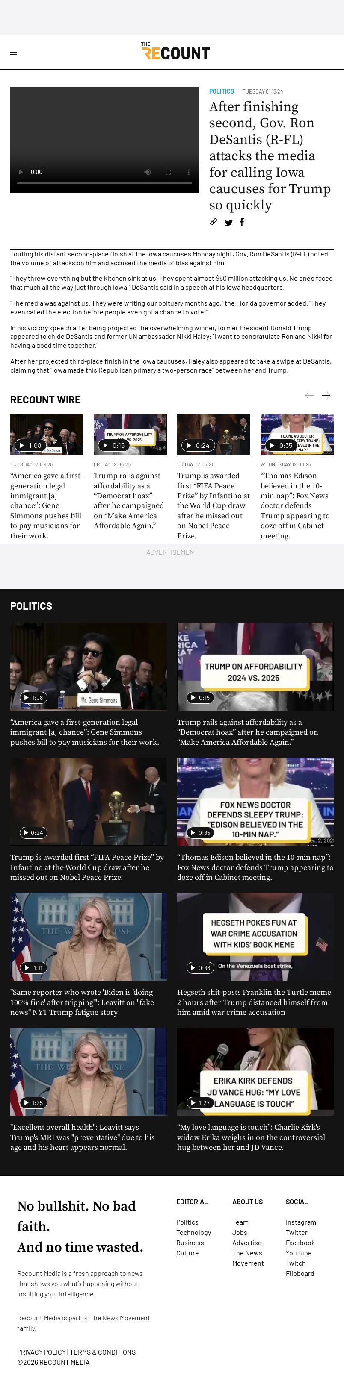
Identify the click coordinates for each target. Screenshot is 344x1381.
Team (240, 1222)
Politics (221, 91)
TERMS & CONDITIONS (103, 1352)
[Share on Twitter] (229, 223)
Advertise (247, 1242)
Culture (187, 1253)
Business (190, 1242)
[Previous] (326, 397)
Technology (193, 1232)
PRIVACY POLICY (41, 1352)
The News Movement (120, 1317)
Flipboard (300, 1273)
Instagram (301, 1222)
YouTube (299, 1253)
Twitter (297, 1232)
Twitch (296, 1263)
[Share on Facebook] (242, 223)
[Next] (309, 397)
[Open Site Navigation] (13, 52)
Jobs (239, 1232)
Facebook (300, 1242)
